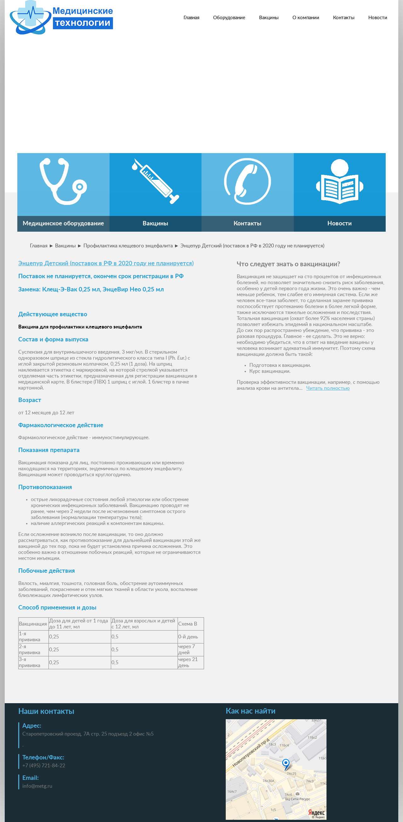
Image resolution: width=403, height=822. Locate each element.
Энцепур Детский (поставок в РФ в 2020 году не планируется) (106, 264)
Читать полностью (328, 388)
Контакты (344, 17)
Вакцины (269, 17)
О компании (305, 17)
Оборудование (229, 17)
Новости (377, 17)
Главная (191, 17)
